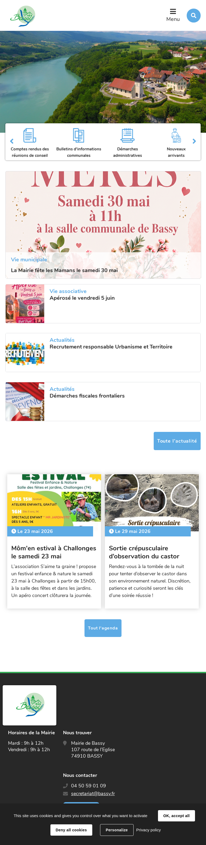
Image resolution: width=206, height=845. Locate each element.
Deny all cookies (71, 830)
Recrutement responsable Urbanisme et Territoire (111, 347)
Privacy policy (148, 830)
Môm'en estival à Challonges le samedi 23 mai (53, 552)
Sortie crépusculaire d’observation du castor (144, 552)
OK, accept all (176, 816)
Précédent (11, 141)
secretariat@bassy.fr (93, 793)
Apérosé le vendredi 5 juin (82, 298)
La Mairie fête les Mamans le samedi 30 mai (64, 270)
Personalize (117, 830)
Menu (173, 19)
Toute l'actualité (177, 441)
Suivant (194, 141)
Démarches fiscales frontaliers (87, 396)
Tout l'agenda (103, 628)
